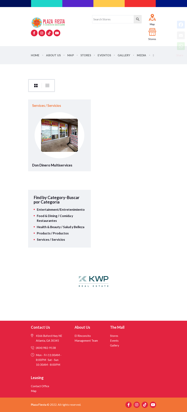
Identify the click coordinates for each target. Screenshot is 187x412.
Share (179, 55)
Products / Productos (53, 233)
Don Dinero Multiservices (52, 165)
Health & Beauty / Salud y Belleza (60, 227)
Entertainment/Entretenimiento (61, 209)
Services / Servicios (46, 106)
